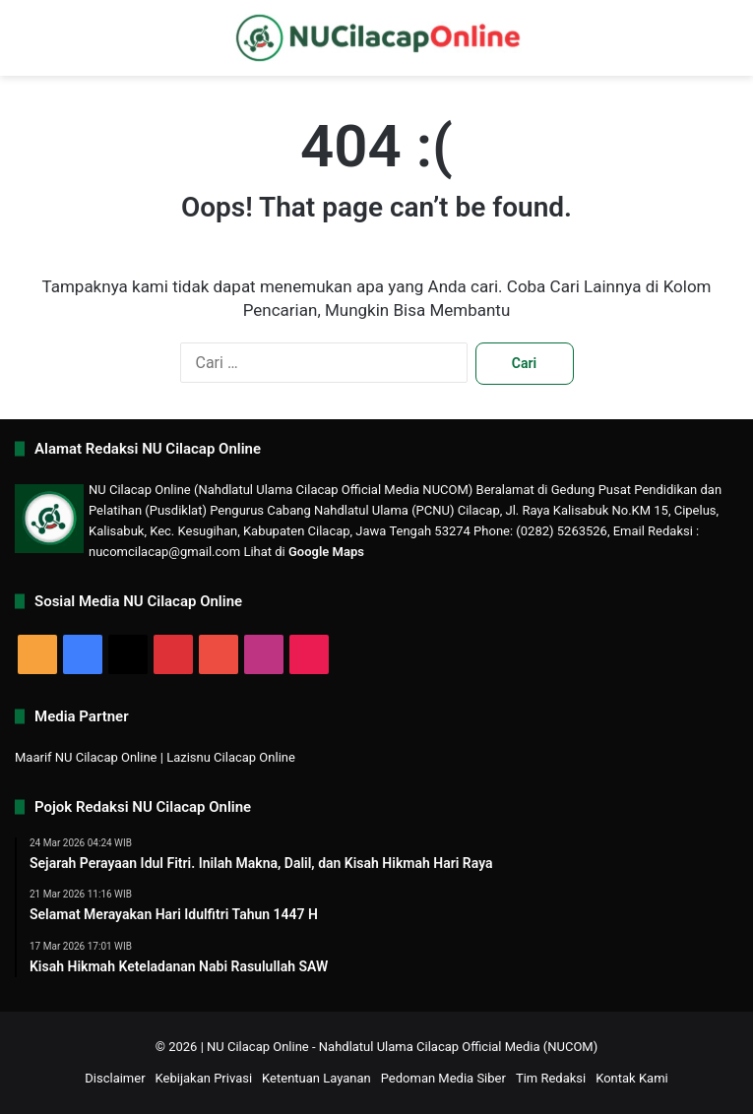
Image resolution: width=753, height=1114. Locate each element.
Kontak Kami (632, 1078)
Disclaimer (115, 1078)
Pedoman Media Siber (443, 1078)
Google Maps (326, 551)
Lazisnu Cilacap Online (230, 757)
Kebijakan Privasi (204, 1078)
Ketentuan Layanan (316, 1078)
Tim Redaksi (551, 1078)
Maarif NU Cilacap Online (86, 757)
